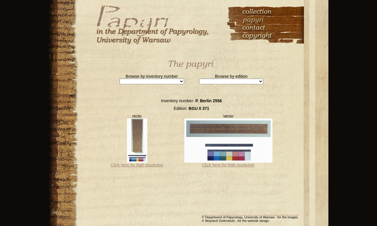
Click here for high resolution (137, 165)
